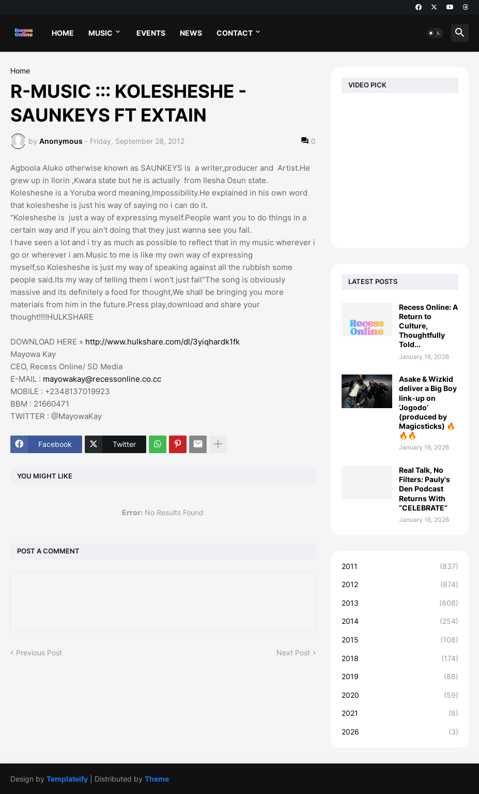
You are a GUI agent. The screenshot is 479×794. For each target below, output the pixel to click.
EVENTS (150, 32)
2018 (400, 658)
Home (20, 70)
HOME (63, 32)
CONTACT (235, 32)
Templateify (67, 778)
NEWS (191, 32)
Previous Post (39, 652)
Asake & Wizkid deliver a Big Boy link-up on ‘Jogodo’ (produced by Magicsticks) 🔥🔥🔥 (428, 407)
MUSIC (100, 32)
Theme (157, 778)
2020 (400, 695)
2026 (400, 732)
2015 (400, 640)
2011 (400, 566)
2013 (400, 603)
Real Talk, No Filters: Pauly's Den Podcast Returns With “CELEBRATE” (424, 489)
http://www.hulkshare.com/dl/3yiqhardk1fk (162, 342)
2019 (400, 676)
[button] (434, 33)
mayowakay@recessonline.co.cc (102, 379)
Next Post (293, 652)
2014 (400, 621)
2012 (400, 584)
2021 (400, 713)
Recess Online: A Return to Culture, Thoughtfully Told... (428, 326)
